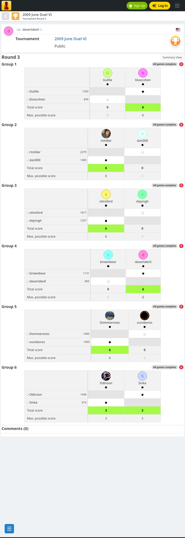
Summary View (172, 57)
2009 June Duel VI (70, 38)
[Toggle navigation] (177, 6)
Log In (160, 5)
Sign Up (137, 5)
